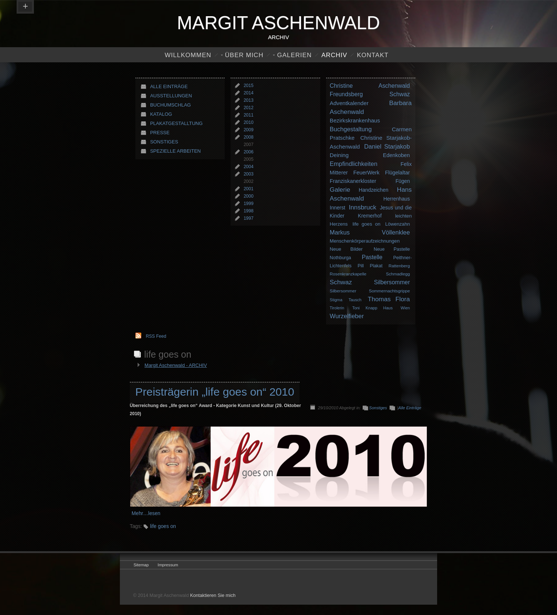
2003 (248, 174)
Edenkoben (396, 155)
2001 (248, 188)
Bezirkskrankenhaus (355, 120)
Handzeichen (373, 190)
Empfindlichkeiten (353, 163)
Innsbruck (363, 207)
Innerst (337, 208)
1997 (248, 218)
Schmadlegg (398, 273)
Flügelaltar (397, 173)
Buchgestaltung (351, 129)
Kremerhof (369, 216)
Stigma (336, 300)
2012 (248, 107)
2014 (248, 92)
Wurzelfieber (347, 316)
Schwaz (400, 94)
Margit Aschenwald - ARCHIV (176, 365)
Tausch (355, 300)
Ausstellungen (171, 95)
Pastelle (372, 257)
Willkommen (188, 55)
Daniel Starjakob (387, 146)
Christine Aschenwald (370, 86)
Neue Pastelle (392, 249)
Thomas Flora (389, 299)
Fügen (402, 181)
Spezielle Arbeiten (175, 151)
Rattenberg (399, 265)
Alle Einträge (169, 86)
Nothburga (340, 257)
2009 (248, 129)
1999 (248, 203)
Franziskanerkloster (353, 181)
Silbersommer (392, 282)
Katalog (161, 114)
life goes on (367, 224)
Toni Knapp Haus (372, 308)
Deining (339, 155)
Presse (160, 132)
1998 (248, 210)
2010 (248, 122)
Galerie (340, 189)
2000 (248, 196)
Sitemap (141, 565)
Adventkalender (349, 103)
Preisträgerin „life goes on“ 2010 (214, 392)
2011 (248, 115)
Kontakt (372, 55)
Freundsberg (346, 94)
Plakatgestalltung (176, 123)
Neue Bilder (346, 249)
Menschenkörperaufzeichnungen (365, 241)
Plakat (376, 265)
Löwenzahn (397, 224)
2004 (248, 166)
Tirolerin (337, 308)
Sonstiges (164, 142)
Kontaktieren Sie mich (212, 595)
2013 (248, 100)
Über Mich (244, 55)
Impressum (168, 565)
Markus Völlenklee (370, 232)
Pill (360, 265)
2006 (248, 151)
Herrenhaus (396, 199)
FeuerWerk (366, 173)
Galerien (294, 55)
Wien (405, 308)
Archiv (334, 55)
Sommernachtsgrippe (389, 290)
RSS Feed (156, 336)
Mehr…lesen (146, 513)
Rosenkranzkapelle (348, 273)
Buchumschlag (170, 105)
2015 (248, 85)
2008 (248, 137)
